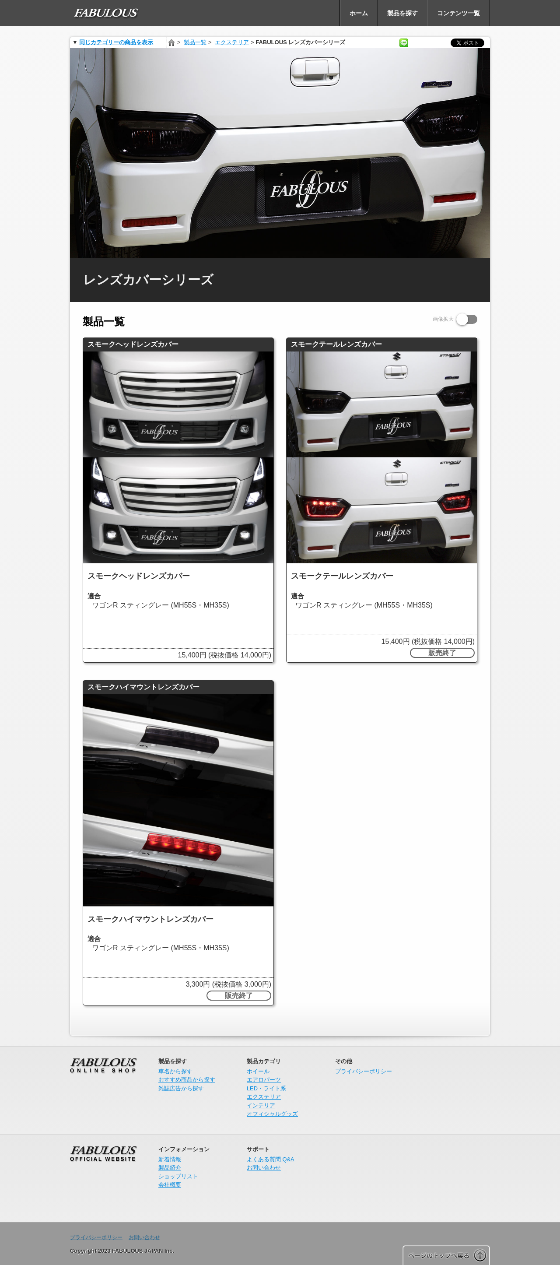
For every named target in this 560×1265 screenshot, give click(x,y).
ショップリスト (178, 1176)
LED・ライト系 (266, 1088)
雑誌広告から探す (181, 1088)
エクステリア (232, 42)
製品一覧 (195, 42)
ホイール (258, 1071)
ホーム (171, 42)
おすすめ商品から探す (186, 1079)
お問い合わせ (264, 1167)
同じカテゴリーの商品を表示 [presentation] (116, 42)
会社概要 (169, 1184)
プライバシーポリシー (363, 1071)
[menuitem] (107, 13)
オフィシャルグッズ (272, 1113)
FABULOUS (103, 1179)
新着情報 (169, 1159)
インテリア (261, 1105)
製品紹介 (169, 1167)
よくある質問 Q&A (270, 1159)
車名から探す (175, 1071)
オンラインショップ (103, 1091)
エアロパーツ (264, 1079)
